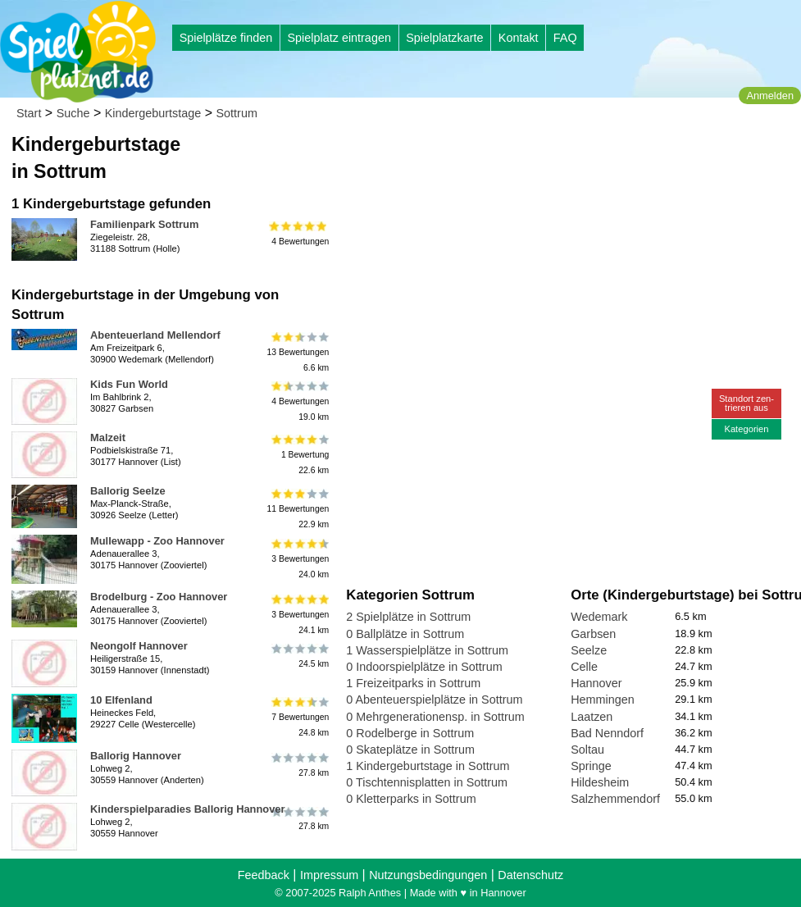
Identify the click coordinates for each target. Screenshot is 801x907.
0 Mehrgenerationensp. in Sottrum (435, 716)
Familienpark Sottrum (144, 224)
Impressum (329, 875)
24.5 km (299, 655)
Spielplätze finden (226, 37)
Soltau (587, 749)
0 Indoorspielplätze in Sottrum (424, 666)
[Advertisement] (532, 155)
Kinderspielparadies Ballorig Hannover (187, 809)
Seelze (589, 650)
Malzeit (107, 437)
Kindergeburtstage (153, 113)
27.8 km (299, 765)
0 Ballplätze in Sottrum (405, 633)
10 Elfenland (121, 700)
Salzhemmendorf (615, 798)
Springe (591, 766)
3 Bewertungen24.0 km (299, 558)
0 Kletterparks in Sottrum (411, 798)
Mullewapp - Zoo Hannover (157, 541)
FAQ (565, 37)
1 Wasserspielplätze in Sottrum (427, 650)
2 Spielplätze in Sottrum (408, 616)
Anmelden (770, 95)
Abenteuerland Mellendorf (155, 335)
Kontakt (518, 37)
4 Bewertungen (299, 233)
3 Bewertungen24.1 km (299, 614)
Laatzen (591, 716)
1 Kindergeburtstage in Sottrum (427, 766)
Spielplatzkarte (444, 37)
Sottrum (236, 113)
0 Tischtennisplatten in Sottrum (426, 782)
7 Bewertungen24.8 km (299, 717)
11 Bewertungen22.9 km (298, 508)
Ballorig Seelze (128, 491)
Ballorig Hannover (135, 756)
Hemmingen (603, 699)
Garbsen (593, 633)
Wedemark (599, 616)
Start (28, 113)
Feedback (263, 875)
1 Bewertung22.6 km (299, 455)
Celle (584, 666)
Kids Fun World (129, 384)
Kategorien (746, 429)
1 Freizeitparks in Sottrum (413, 683)
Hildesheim (600, 782)
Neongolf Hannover (139, 646)
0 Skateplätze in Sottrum (410, 749)
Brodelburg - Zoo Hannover (158, 596)
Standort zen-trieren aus (746, 403)
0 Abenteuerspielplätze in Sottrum (434, 699)
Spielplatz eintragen (338, 37)
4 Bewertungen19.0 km (299, 401)
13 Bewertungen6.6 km (298, 352)
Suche (73, 113)
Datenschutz (530, 875)
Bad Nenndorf (607, 733)
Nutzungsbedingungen (428, 875)
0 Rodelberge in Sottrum (410, 733)
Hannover (596, 683)
